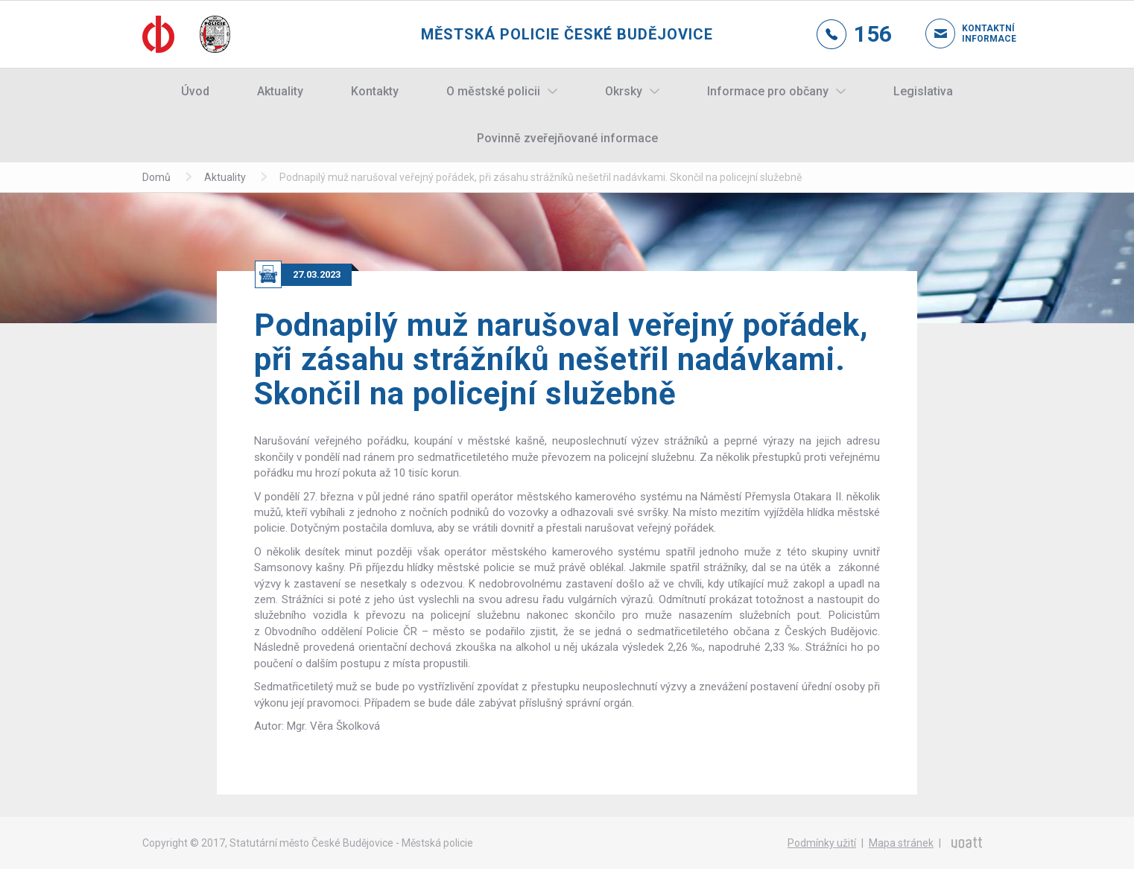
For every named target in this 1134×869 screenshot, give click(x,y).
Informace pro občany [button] (768, 91)
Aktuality (280, 91)
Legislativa (923, 91)
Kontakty (375, 91)
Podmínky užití (822, 843)
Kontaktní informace (977, 33)
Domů (156, 177)
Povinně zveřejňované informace (567, 138)
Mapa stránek (901, 843)
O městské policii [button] (493, 91)
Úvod (195, 91)
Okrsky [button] (623, 91)
